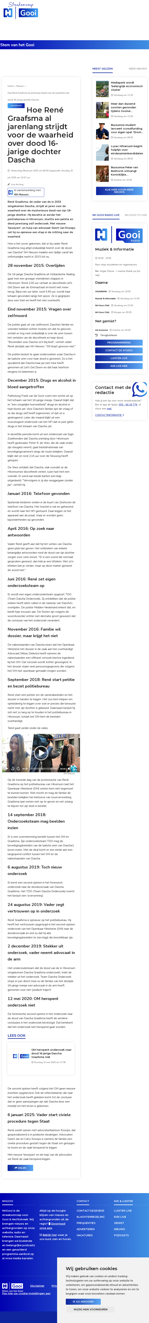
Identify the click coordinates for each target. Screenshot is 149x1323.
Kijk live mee (119, 366)
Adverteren (86, 1229)
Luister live (119, 358)
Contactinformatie (109, 415)
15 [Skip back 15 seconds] (13, 768)
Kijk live (120, 1216)
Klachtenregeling (91, 1216)
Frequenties (86, 1223)
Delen (20, 1168)
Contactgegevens (90, 1210)
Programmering (119, 342)
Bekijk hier (50, 1235)
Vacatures (85, 1235)
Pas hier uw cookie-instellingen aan (26, 1293)
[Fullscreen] (75, 768)
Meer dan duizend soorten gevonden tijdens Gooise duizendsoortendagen (126, 107)
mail (109, 408)
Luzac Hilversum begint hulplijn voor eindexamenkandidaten (127, 150)
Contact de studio (119, 350)
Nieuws (20, 86)
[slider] (43, 769)
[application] (41, 753)
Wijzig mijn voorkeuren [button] (90, 1309)
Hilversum (16, 105)
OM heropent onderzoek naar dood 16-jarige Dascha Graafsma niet (51, 1053)
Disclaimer (37, 1285)
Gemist (119, 1223)
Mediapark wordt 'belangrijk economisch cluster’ (127, 86)
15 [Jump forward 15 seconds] (18, 768)
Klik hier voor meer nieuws (119, 191)
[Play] (41, 753)
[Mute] (69, 768)
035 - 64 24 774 (128, 404)
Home (11, 86)
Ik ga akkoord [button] (83, 1301)
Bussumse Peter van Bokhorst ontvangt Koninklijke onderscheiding (124, 171)
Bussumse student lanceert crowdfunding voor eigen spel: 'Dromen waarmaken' (128, 128)
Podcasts (121, 1235)
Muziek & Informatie (114, 249)
